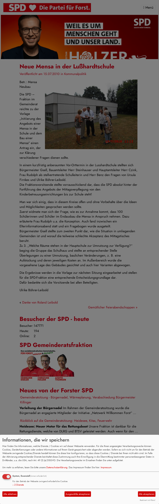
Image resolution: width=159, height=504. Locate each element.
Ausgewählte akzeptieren (78, 494)
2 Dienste (18, 484)
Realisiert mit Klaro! (147, 500)
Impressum (106, 467)
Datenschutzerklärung (56, 467)
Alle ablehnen (10, 494)
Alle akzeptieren (146, 494)
